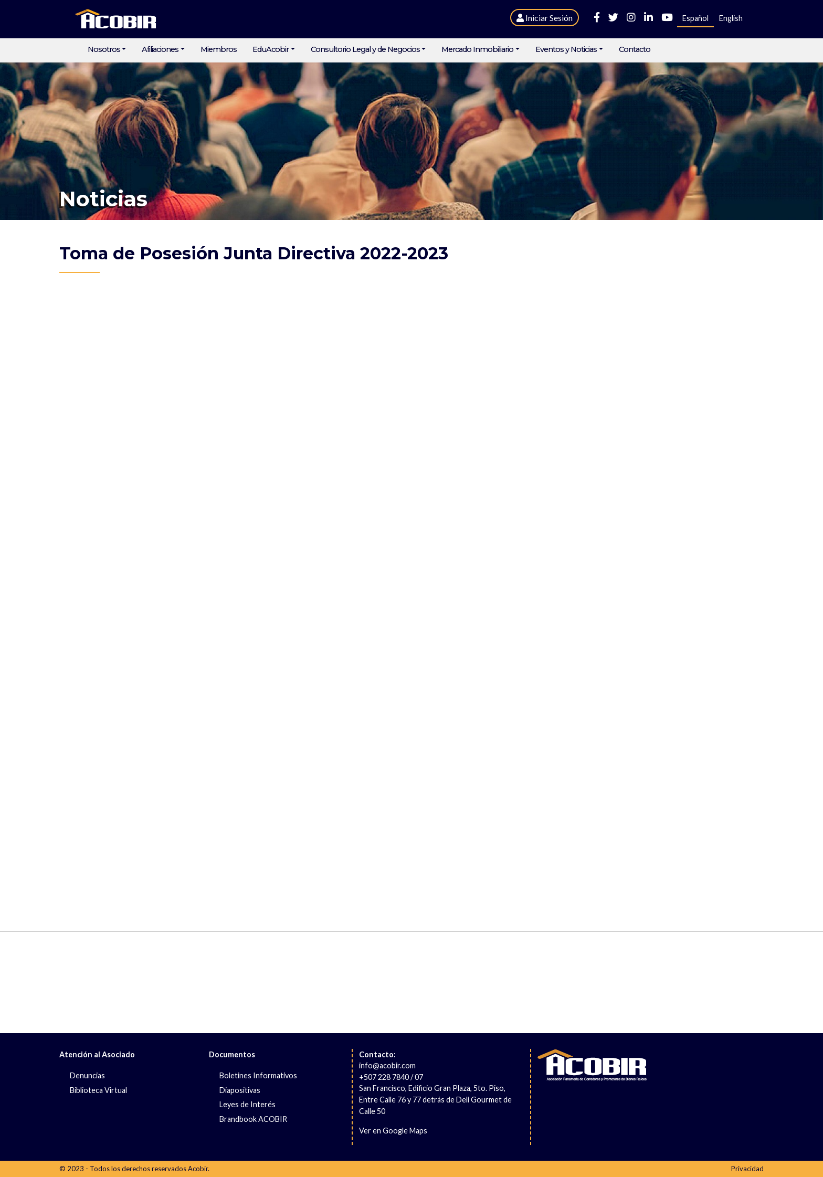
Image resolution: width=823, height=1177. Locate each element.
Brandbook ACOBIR (253, 1119)
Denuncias (87, 1075)
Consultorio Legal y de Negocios (365, 49)
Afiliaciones (160, 49)
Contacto (634, 49)
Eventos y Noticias (566, 49)
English (731, 18)
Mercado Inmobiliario (477, 49)
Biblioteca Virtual (98, 1090)
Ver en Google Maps (393, 1130)
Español (695, 18)
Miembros (219, 49)
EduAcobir (270, 49)
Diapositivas (239, 1090)
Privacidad (747, 1168)
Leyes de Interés (247, 1104)
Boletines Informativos (258, 1075)
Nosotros (104, 49)
